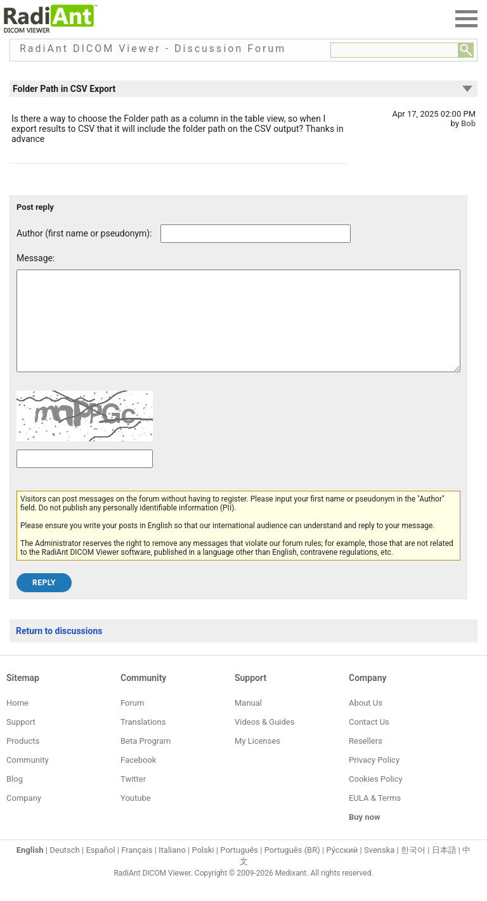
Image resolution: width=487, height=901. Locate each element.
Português (239, 869)
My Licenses (257, 760)
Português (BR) (292, 869)
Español (100, 869)
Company (23, 817)
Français (136, 869)
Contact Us (369, 741)
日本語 (444, 869)
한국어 (413, 869)
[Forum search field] (394, 50)
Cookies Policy (376, 798)
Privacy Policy (374, 779)
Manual (248, 722)
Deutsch (64, 869)
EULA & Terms (375, 817)
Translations (143, 741)
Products (22, 760)
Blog (14, 798)
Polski (203, 869)
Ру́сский (342, 869)
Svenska (379, 869)
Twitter (133, 798)
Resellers (365, 760)
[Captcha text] (84, 478)
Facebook (138, 779)
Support (21, 741)
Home (17, 722)
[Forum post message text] (238, 330)
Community (27, 779)
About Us (365, 722)
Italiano (172, 869)
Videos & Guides (264, 741)
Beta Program (145, 760)
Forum (132, 722)
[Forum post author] (255, 233)
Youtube (135, 817)
